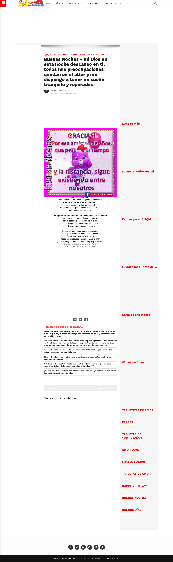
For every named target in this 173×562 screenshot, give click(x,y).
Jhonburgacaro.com (110, 558)
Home (46, 54)
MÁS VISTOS (110, 3)
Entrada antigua (52, 389)
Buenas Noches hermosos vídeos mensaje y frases (86, 54)
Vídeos (60, 3)
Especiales (74, 3)
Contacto (126, 3)
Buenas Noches (56, 54)
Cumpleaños (92, 3)
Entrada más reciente (107, 389)
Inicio (49, 3)
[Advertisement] (86, 26)
